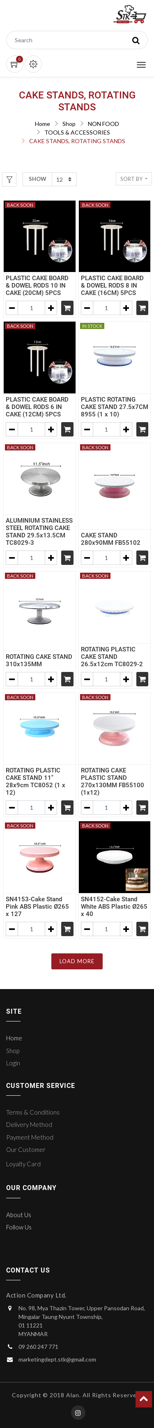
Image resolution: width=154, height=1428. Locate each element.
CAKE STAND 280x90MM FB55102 (110, 539)
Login (13, 1063)
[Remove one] (12, 308)
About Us (18, 1214)
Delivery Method (29, 1124)
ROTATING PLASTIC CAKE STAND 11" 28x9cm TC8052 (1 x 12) (35, 781)
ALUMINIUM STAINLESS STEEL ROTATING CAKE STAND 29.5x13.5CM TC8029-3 (39, 531)
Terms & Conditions (33, 1112)
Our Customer (26, 1149)
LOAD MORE (77, 961)
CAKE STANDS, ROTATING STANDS (77, 140)
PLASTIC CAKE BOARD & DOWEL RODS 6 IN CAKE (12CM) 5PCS (37, 407)
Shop (69, 123)
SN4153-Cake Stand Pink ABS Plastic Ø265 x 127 (37, 907)
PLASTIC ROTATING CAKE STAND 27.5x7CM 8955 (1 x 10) (114, 407)
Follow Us (19, 1227)
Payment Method (29, 1137)
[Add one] (51, 308)
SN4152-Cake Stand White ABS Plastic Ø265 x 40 (114, 907)
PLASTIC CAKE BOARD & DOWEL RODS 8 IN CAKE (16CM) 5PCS (112, 285)
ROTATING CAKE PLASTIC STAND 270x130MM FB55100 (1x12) (112, 781)
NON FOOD (103, 123)
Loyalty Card (23, 1164)
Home (42, 123)
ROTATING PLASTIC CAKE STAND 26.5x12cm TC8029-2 (112, 657)
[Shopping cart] (67, 308)
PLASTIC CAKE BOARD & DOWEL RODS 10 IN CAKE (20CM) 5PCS (37, 285)
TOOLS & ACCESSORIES (77, 132)
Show (37, 179)
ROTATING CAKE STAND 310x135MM (39, 660)
